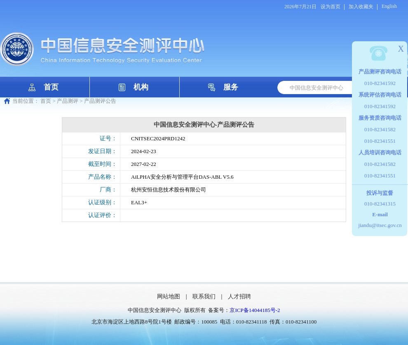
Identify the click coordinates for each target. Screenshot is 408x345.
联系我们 (204, 296)
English (389, 6)
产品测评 (67, 101)
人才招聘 (239, 296)
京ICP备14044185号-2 (255, 310)
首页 (51, 87)
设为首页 (330, 6)
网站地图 (168, 296)
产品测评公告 (100, 101)
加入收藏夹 (361, 6)
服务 (230, 87)
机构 (141, 87)
